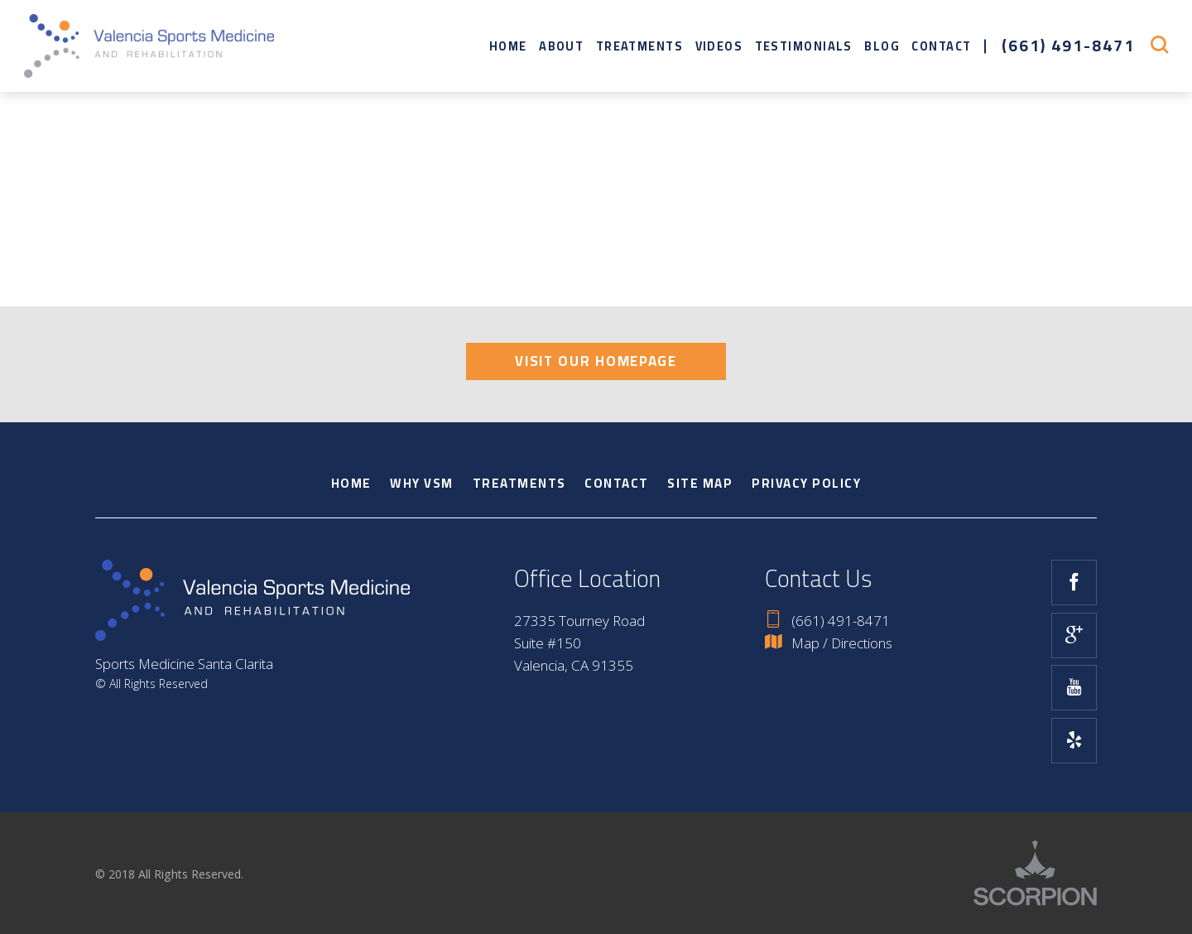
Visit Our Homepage (596, 361)
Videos (719, 46)
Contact (941, 46)
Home (508, 46)
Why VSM (422, 483)
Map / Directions (828, 642)
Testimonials (804, 46)
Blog (882, 46)
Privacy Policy (806, 483)
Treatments (639, 46)
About (561, 46)
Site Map (700, 483)
